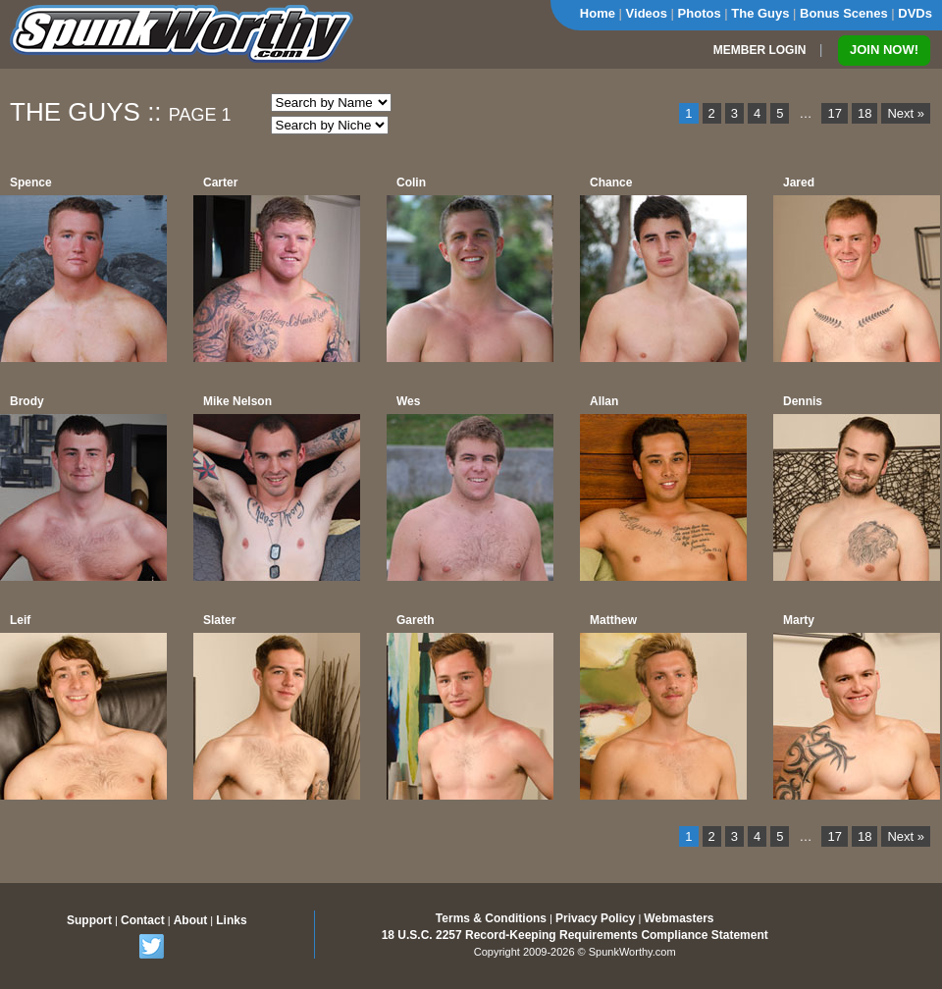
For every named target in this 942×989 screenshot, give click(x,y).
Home (597, 13)
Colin (411, 182)
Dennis (802, 401)
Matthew (613, 620)
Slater (219, 620)
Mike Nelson (237, 401)
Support (89, 920)
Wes (408, 401)
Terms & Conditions (491, 918)
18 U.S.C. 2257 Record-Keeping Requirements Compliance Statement (575, 935)
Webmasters (678, 918)
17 (834, 113)
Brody (27, 401)
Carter (220, 182)
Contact (143, 920)
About (191, 920)
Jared (798, 182)
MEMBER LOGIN (760, 50)
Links (231, 920)
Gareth (415, 620)
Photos (699, 13)
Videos (646, 13)
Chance (611, 182)
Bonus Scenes (844, 13)
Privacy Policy (595, 918)
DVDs (915, 13)
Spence (31, 182)
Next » (905, 113)
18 (864, 113)
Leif (20, 620)
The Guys (760, 13)
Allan (604, 401)
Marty (798, 620)
